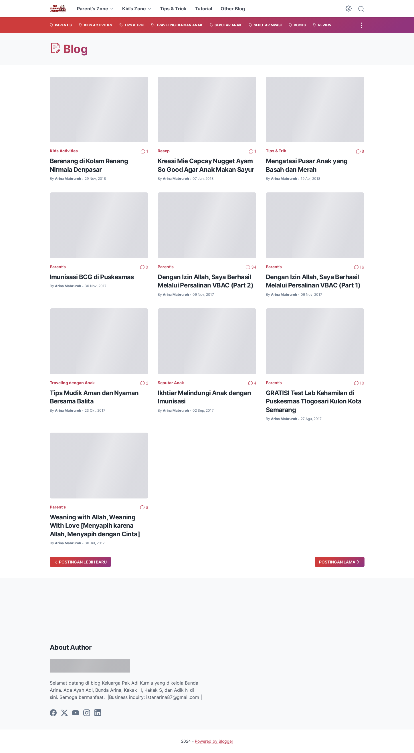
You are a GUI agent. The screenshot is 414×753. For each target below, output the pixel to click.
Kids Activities (64, 150)
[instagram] (86, 713)
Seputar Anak (171, 382)
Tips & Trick (173, 8)
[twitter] (64, 713)
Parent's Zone (92, 8)
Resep (164, 150)
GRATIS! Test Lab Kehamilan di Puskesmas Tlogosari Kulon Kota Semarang (314, 401)
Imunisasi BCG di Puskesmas (92, 277)
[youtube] (75, 713)
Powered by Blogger (214, 741)
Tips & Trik (276, 150)
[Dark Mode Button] (348, 8)
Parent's (58, 266)
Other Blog (233, 8)
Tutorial (203, 8)
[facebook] (53, 713)
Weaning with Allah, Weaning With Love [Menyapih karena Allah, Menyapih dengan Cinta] (95, 525)
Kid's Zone (134, 8)
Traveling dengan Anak (72, 382)
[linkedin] (97, 713)
